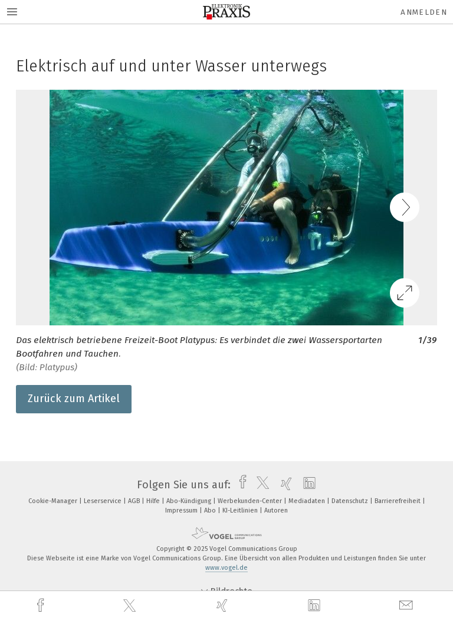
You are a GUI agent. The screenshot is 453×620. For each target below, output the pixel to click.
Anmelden (424, 12)
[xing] (223, 605)
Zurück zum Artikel (74, 398)
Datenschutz (350, 501)
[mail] (407, 605)
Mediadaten (307, 501)
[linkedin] (315, 606)
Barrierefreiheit (398, 501)
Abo (211, 510)
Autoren (276, 510)
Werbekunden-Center (251, 501)
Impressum (182, 510)
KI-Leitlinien (241, 510)
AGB (135, 501)
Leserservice (103, 501)
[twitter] (131, 606)
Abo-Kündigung (189, 501)
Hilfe (154, 501)
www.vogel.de (226, 568)
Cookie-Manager (53, 501)
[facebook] (42, 605)
